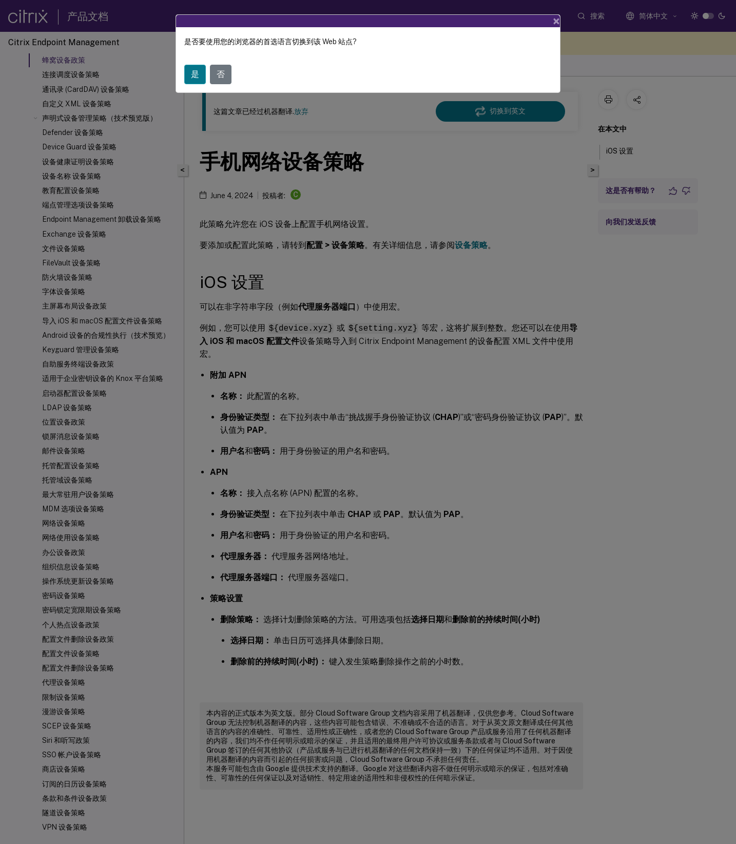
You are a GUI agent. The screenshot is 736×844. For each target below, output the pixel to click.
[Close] (556, 21)
